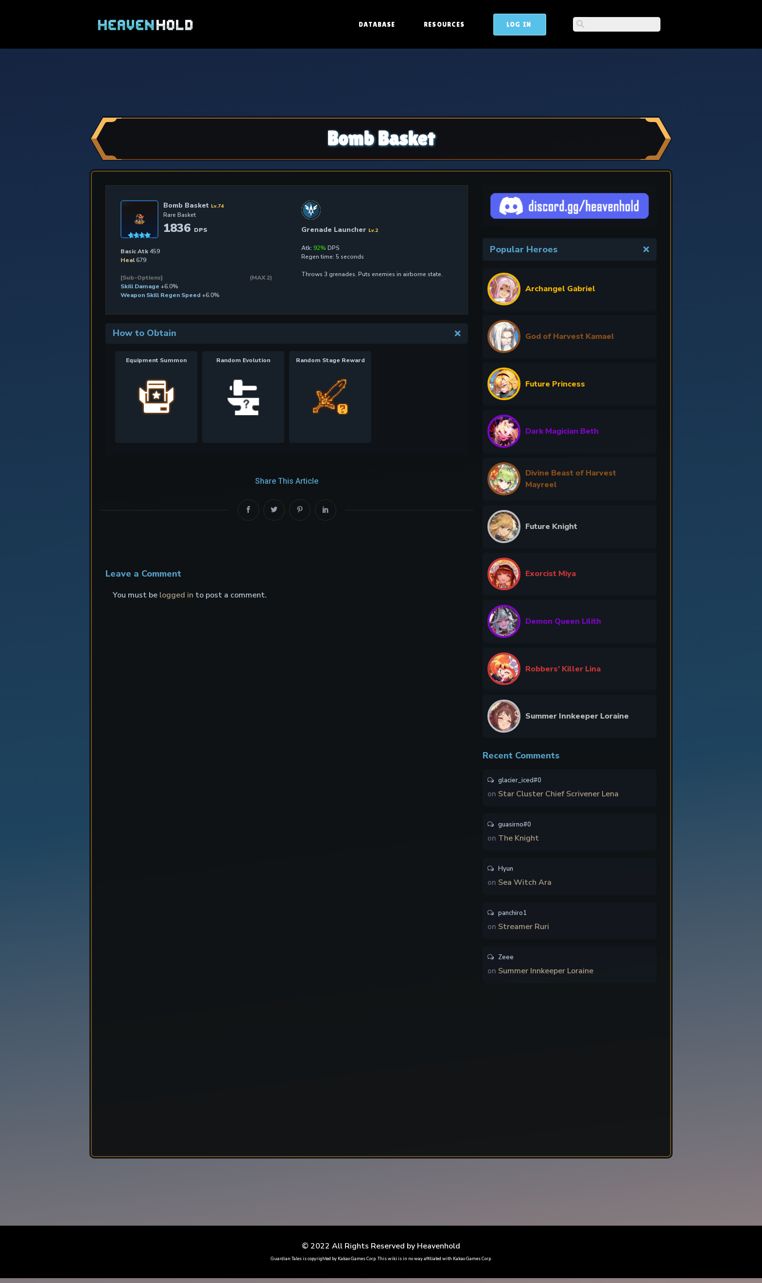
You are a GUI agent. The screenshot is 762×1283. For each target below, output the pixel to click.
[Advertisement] (381, 81)
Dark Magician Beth (562, 431)
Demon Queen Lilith (563, 621)
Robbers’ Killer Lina (563, 669)
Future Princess (555, 384)
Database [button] (451, 24)
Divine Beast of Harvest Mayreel (570, 479)
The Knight (518, 839)
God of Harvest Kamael (569, 336)
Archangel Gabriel (560, 288)
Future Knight (551, 526)
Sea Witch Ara (525, 884)
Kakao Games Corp (357, 1263)
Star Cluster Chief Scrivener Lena (558, 794)
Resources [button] (518, 24)
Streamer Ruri (523, 930)
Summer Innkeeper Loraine (577, 716)
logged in (176, 595)
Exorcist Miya (550, 573)
